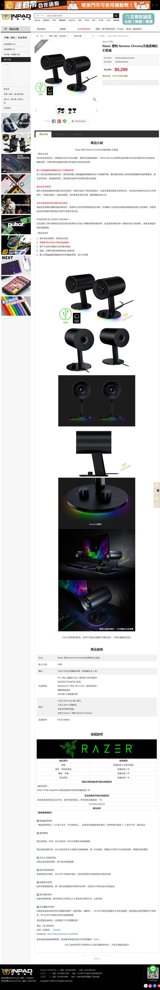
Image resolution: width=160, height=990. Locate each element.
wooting (37, 20)
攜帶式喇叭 (8, 83)
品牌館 (62, 29)
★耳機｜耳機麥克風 (12, 54)
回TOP (97, 958)
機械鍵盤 (62, 20)
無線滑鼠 (46, 20)
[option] (77, 5)
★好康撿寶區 (84, 29)
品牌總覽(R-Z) (9, 49)
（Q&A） (96, 939)
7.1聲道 (7, 79)
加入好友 (153, 969)
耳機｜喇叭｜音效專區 (15, 37)
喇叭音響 (7, 60)
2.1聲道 (7, 69)
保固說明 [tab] (77, 134)
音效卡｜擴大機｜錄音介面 (13, 101)
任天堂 (101, 20)
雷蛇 (79, 20)
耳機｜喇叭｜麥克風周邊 (13, 94)
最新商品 (41, 29)
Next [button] (151, 5)
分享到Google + (59, 121)
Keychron (72, 20)
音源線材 (7, 108)
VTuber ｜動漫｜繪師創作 (129, 29)
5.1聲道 (7, 74)
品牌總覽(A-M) (9, 44)
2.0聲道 (7, 65)
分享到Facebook (54, 121)
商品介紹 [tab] (43, 134)
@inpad (56, 930)
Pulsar (87, 20)
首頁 (42, 36)
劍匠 (93, 20)
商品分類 (11, 29)
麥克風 (6, 89)
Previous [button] (3, 5)
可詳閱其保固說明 (97, 804)
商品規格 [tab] (60, 134)
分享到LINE (64, 121)
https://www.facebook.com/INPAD (63, 934)
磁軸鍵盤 (116, 20)
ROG (54, 20)
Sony (108, 20)
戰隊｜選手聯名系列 (105, 29)
